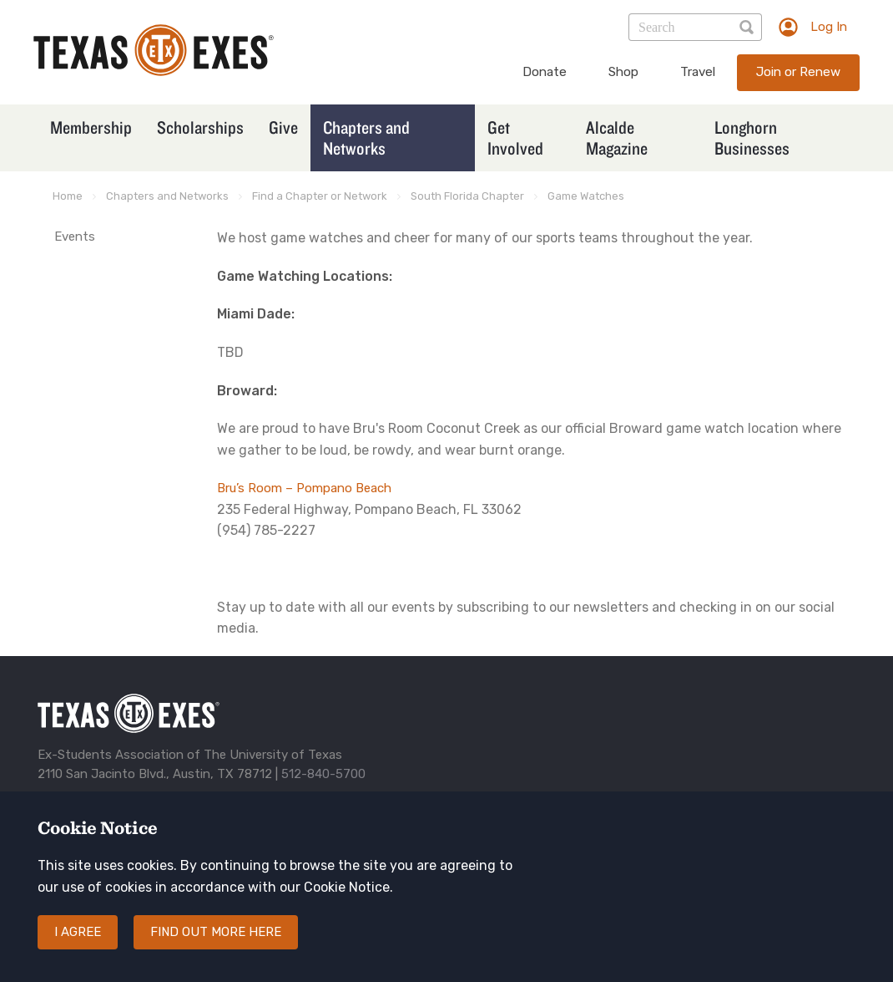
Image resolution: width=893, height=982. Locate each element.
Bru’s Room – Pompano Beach (304, 488)
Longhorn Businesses (752, 137)
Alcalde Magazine (617, 137)
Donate (544, 71)
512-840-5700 (323, 773)
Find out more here (215, 931)
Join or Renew (798, 71)
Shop (623, 71)
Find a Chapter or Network (319, 196)
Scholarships (200, 127)
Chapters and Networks (366, 137)
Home (68, 196)
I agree (77, 931)
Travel (697, 71)
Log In (828, 26)
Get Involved (515, 137)
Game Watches (585, 196)
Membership (91, 127)
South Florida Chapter (467, 196)
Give (283, 127)
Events (74, 236)
